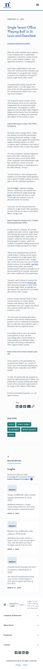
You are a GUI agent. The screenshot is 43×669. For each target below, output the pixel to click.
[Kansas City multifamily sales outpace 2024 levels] (21, 537)
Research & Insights (13, 604)
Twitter (27, 652)
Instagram (19, 652)
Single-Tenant (24, 424)
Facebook (16, 652)
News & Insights (29, 430)
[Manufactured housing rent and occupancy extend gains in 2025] (21, 575)
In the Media (14, 430)
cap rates (34, 264)
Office (11, 424)
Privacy (18, 665)
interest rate (31, 282)
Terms (25, 665)
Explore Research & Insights (18, 479)
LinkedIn (23, 652)
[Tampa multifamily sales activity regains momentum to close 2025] (21, 501)
